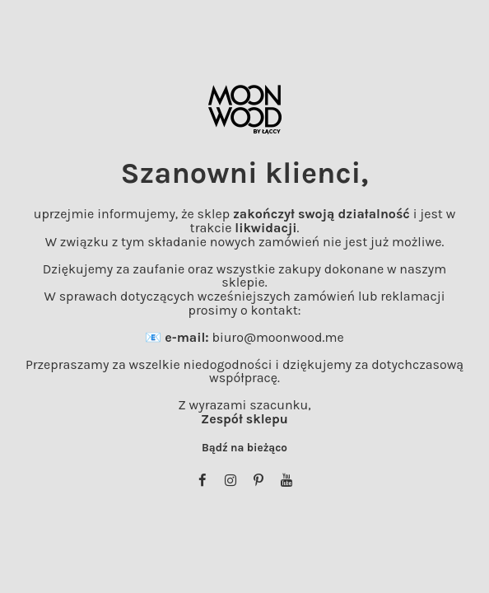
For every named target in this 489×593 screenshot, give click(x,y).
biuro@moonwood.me (277, 337)
